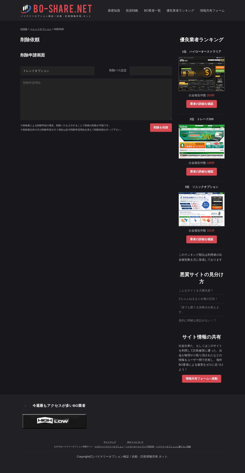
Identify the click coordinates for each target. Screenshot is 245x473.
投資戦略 (132, 10)
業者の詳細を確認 (201, 103)
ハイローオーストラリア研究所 (140, 446)
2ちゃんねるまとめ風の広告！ (198, 298)
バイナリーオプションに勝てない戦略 (173, 446)
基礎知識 (114, 10)
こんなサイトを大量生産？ (196, 290)
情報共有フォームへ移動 (202, 378)
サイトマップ (110, 442)
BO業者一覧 (152, 10)
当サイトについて (135, 442)
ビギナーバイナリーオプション (109, 446)
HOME (24, 29)
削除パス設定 (118, 70)
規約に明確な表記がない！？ (197, 320)
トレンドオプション (41, 29)
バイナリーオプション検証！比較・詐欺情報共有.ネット (56, 16)
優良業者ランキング (180, 10)
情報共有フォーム (212, 10)
